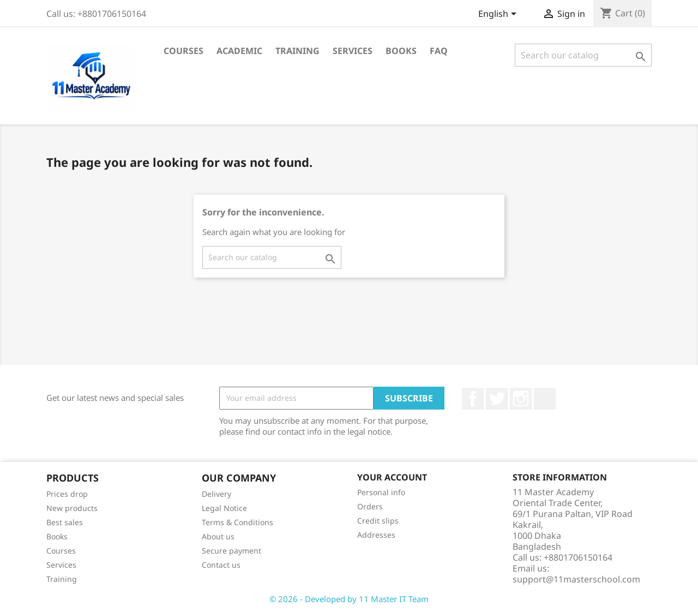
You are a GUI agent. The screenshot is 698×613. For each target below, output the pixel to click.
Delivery (216, 494)
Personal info (381, 492)
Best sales (64, 522)
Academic (239, 51)
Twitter (497, 399)
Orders (370, 506)
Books (401, 51)
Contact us (221, 565)
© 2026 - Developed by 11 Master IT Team (349, 598)
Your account (392, 477)
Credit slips (378, 520)
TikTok (545, 399)
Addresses (376, 535)
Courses (183, 51)
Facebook (473, 399)
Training (297, 51)
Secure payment (231, 550)
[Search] (583, 55)
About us (218, 536)
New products (72, 508)
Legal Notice (224, 508)
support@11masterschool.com (576, 579)
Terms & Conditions (237, 522)
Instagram (521, 399)
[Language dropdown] (499, 14)
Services (352, 51)
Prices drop (67, 494)
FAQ (439, 51)
